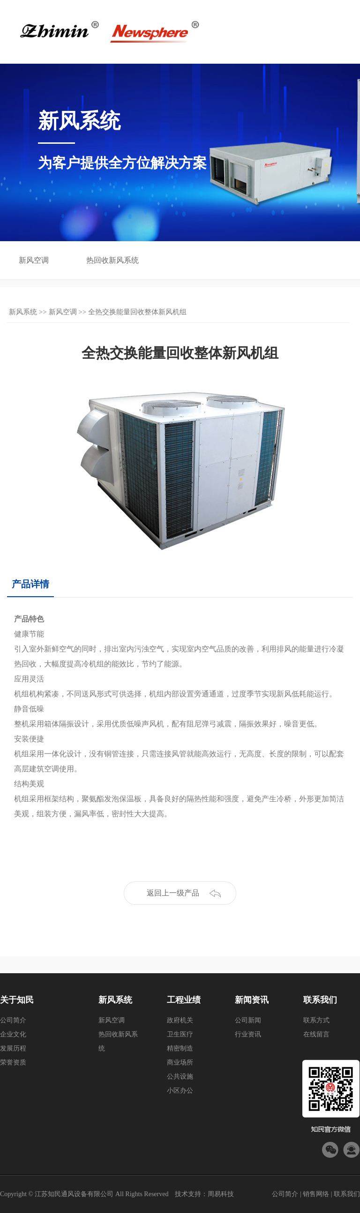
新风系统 (23, 312)
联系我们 (320, 1000)
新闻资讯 (252, 1000)
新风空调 (34, 260)
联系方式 (316, 1020)
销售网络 (316, 1194)
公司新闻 (248, 1020)
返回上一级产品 (173, 893)
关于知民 (17, 1000)
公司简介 (13, 1020)
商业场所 (180, 1062)
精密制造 (180, 1048)
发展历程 (13, 1048)
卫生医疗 (180, 1034)
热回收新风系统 (112, 260)
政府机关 (180, 1020)
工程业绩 (184, 1000)
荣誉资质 (13, 1062)
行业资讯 (248, 1034)
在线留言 (316, 1034)
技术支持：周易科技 (204, 1194)
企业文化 (13, 1034)
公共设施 (180, 1076)
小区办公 (180, 1090)
